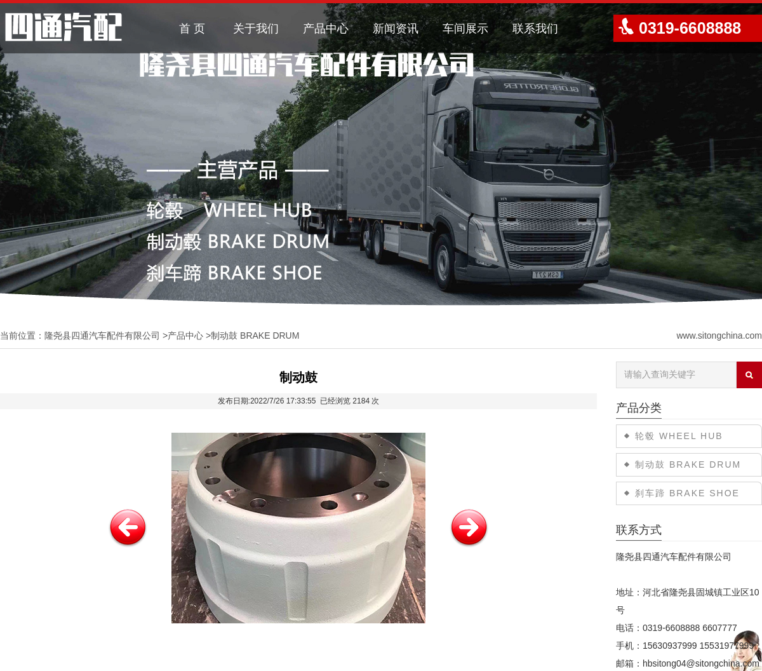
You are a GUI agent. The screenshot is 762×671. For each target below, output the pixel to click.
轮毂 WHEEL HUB (679, 436)
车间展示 (465, 28)
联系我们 (535, 28)
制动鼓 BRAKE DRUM (255, 335)
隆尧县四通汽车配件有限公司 (102, 335)
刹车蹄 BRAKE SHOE (687, 493)
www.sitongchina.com (719, 335)
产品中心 (326, 28)
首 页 (192, 28)
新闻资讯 (395, 28)
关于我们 (256, 28)
